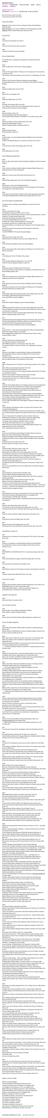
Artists (5, 5)
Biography (14, 11)
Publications (24, 5)
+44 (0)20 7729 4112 (28, 1115)
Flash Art (4, 30)
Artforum (4, 25)
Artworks (6, 11)
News (33, 5)
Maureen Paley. (8, 3)
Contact (5, 6)
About (38, 5)
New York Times (6, 29)
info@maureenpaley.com (11, 1115)
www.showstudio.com (38, 874)
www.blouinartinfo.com (8, 720)
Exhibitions (13, 5)
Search (13, 6)
